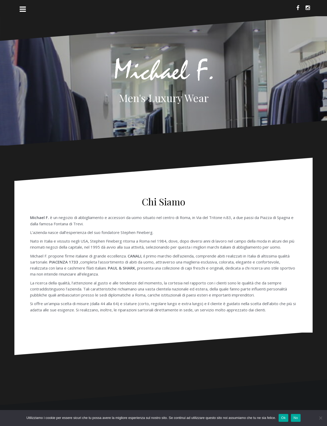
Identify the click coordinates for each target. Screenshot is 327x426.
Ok (283, 418)
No (296, 418)
